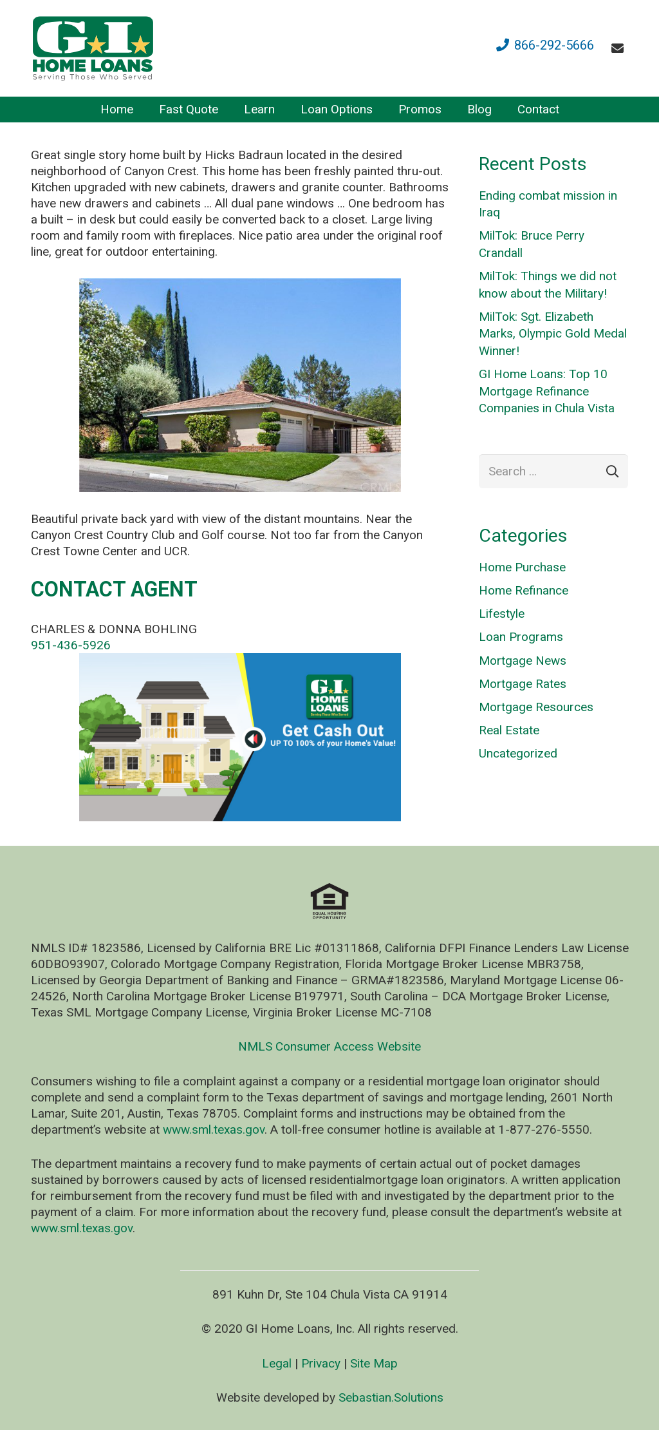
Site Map (374, 1363)
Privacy (320, 1363)
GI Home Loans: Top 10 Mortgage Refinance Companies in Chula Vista (547, 391)
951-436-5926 (71, 645)
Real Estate (509, 730)
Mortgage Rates (522, 683)
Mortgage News (522, 660)
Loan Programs (521, 636)
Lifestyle (501, 613)
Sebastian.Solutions (391, 1397)
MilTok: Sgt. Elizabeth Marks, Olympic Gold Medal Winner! (553, 333)
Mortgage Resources (536, 707)
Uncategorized (518, 753)
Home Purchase (522, 567)
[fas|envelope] (620, 48)
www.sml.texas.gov (214, 1129)
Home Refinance (523, 590)
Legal (277, 1363)
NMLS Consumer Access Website (329, 1046)
